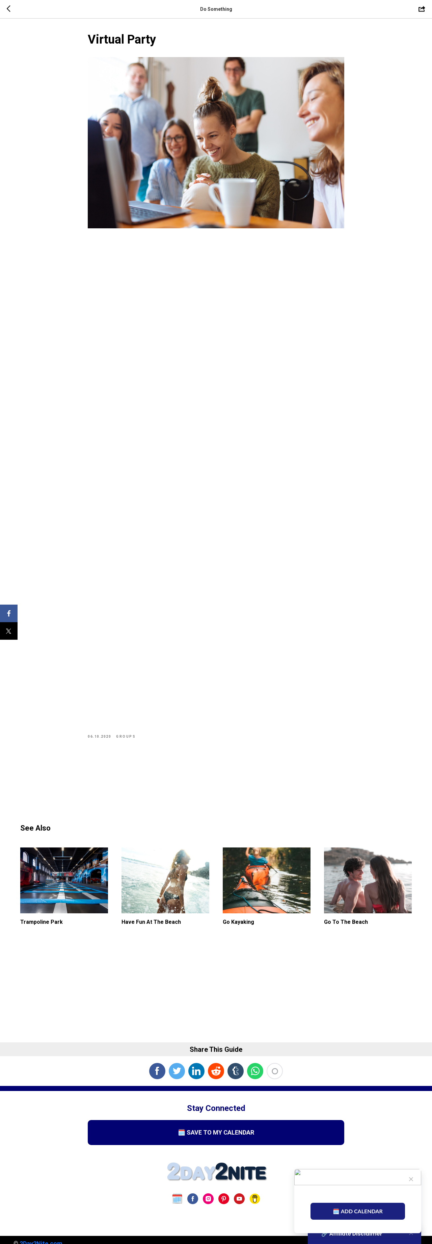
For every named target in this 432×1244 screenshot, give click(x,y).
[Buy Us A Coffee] (254, 1198)
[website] (177, 1198)
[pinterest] (223, 1198)
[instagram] (208, 1198)
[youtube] (239, 1198)
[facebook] (192, 1198)
